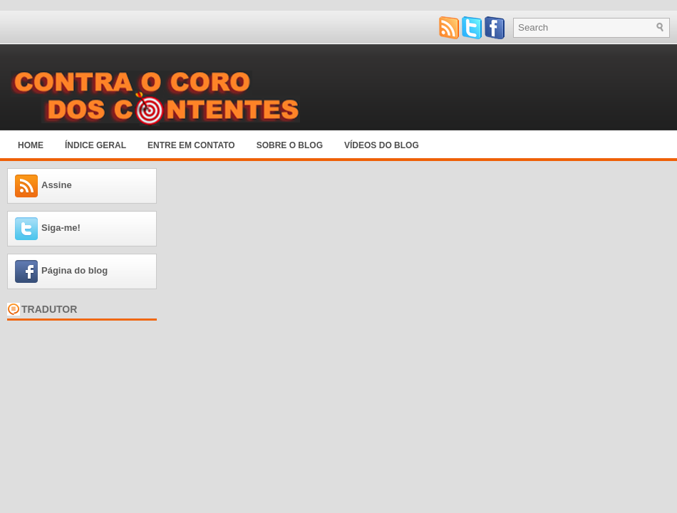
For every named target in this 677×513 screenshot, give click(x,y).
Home (30, 145)
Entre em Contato (191, 145)
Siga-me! (61, 227)
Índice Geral (95, 145)
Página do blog (74, 270)
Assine (56, 185)
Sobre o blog (290, 145)
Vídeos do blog (381, 145)
